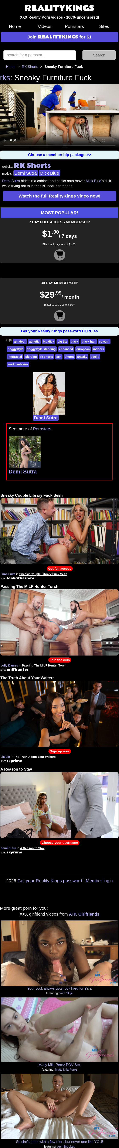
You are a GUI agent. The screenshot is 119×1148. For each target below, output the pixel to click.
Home (15, 26)
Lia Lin (5, 756)
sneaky (82, 356)
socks (95, 356)
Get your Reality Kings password (49, 880)
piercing (31, 356)
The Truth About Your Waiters (27, 678)
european (83, 349)
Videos (44, 26)
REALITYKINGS (59, 8)
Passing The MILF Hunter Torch (29, 586)
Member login (99, 880)
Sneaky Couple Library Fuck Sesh (31, 495)
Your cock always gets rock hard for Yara (59, 988)
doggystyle (15, 349)
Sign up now (59, 751)
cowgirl (104, 341)
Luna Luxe (7, 574)
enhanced (66, 349)
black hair (88, 341)
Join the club (60, 660)
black (74, 341)
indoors (98, 349)
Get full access (59, 568)
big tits (62, 341)
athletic (34, 341)
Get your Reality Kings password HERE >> (59, 331)
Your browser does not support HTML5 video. (59, 117)
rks (5, 77)
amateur (20, 341)
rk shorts (46, 356)
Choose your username (59, 842)
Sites (104, 26)
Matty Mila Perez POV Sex (59, 1065)
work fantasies (18, 364)
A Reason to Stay (16, 769)
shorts (69, 356)
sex (58, 356)
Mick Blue (49, 173)
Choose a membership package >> (59, 155)
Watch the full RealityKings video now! (59, 195)
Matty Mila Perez (66, 1069)
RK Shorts (30, 67)
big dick (48, 341)
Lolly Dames (9, 665)
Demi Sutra (25, 173)
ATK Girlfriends (84, 914)
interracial (15, 356)
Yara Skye (66, 993)
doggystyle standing (41, 349)
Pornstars (74, 26)
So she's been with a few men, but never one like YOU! (59, 1142)
